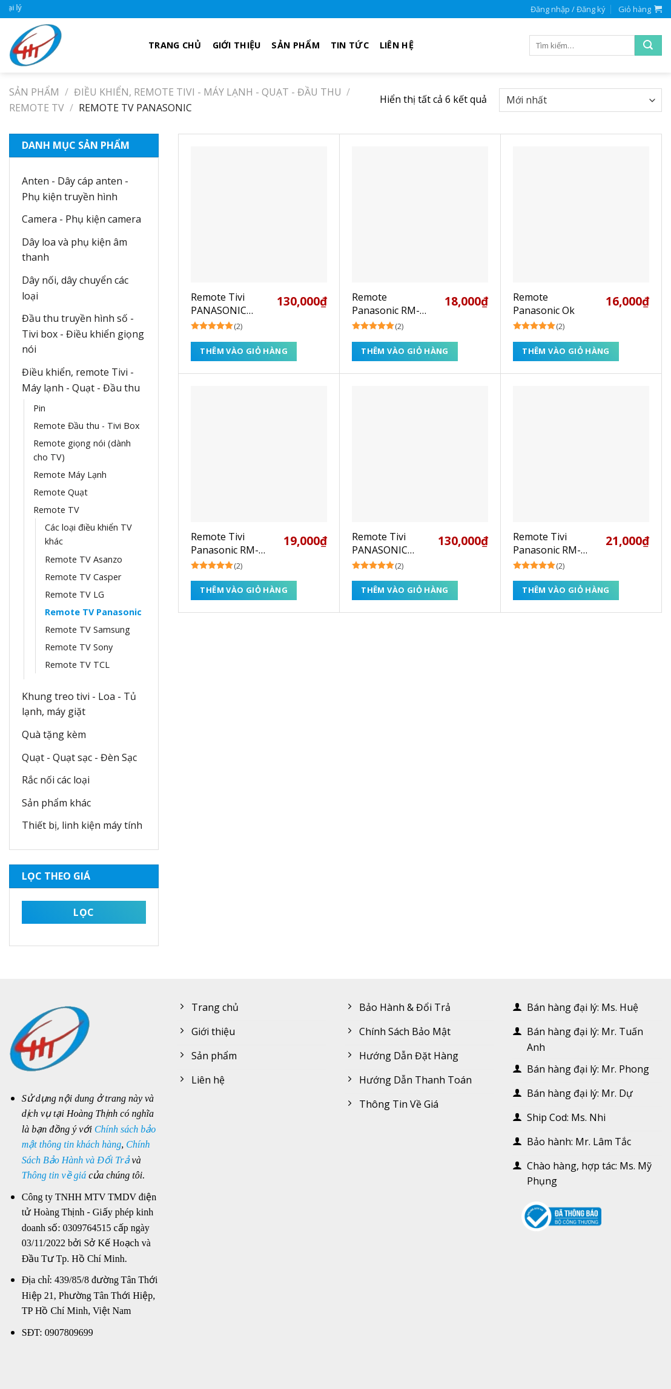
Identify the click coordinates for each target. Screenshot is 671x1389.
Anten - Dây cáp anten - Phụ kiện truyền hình (75, 188)
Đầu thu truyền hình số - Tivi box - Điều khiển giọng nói (83, 334)
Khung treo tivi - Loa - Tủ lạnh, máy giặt (79, 704)
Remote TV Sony (79, 647)
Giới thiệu (237, 45)
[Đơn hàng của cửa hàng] (580, 100)
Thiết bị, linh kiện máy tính (82, 825)
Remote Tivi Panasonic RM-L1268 (225, 543)
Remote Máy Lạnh (70, 474)
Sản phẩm (295, 45)
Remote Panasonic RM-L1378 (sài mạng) (390, 304)
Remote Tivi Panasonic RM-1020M (547, 543)
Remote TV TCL (77, 664)
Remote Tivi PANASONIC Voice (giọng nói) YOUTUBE (229, 304)
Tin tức (350, 45)
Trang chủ (175, 45)
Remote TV (36, 107)
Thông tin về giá (54, 1175)
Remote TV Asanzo (83, 559)
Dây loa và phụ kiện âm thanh (74, 249)
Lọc (83, 912)
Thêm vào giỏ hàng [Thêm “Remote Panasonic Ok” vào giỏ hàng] (566, 350)
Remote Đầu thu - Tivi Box (86, 425)
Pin (39, 408)
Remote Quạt (60, 492)
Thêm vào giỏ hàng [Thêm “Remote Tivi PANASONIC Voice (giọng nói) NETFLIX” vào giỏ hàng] (405, 589)
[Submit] (648, 45)
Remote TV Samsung (87, 629)
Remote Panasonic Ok (544, 303)
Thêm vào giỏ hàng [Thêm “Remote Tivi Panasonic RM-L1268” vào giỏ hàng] (244, 589)
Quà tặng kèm (54, 734)
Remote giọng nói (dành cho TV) (82, 450)
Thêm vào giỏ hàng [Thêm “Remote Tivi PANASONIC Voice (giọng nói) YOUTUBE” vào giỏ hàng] (244, 350)
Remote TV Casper (83, 577)
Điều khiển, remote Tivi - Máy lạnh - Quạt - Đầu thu (208, 92)
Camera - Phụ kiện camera (81, 219)
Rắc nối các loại (56, 779)
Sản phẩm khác (56, 802)
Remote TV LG (74, 594)
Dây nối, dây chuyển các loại (75, 287)
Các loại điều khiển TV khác (88, 534)
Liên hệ (397, 45)
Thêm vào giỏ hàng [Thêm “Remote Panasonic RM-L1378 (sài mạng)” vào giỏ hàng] (405, 350)
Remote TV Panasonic (93, 612)
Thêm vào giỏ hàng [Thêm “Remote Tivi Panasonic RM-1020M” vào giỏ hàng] (566, 589)
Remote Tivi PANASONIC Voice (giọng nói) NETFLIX (390, 543)
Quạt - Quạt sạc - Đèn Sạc (79, 757)
